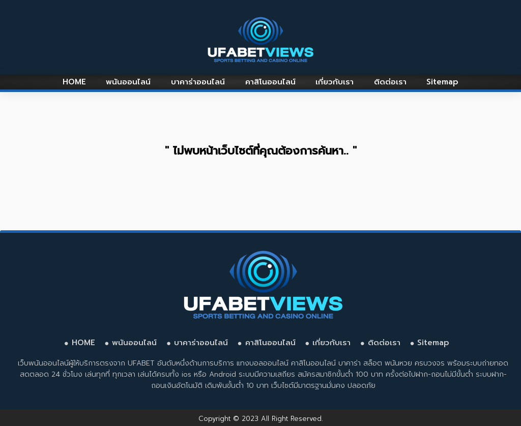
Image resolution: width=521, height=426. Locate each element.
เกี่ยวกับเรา (334, 81)
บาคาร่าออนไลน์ (198, 81)
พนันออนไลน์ (128, 81)
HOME (74, 81)
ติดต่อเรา (390, 81)
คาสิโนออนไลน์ (270, 81)
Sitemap (442, 81)
